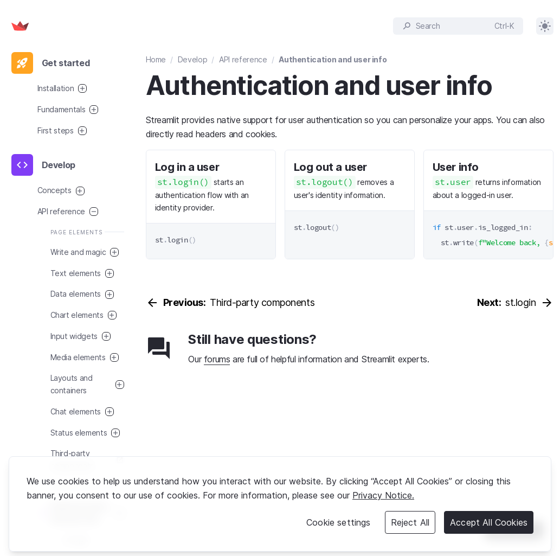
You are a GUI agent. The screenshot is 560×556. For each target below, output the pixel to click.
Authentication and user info (333, 59)
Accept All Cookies (488, 522)
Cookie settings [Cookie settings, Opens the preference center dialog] (338, 522)
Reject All (410, 522)
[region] (280, 504)
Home (156, 59)
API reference (243, 59)
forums (217, 359)
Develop (193, 59)
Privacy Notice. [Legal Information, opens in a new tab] (383, 495)
